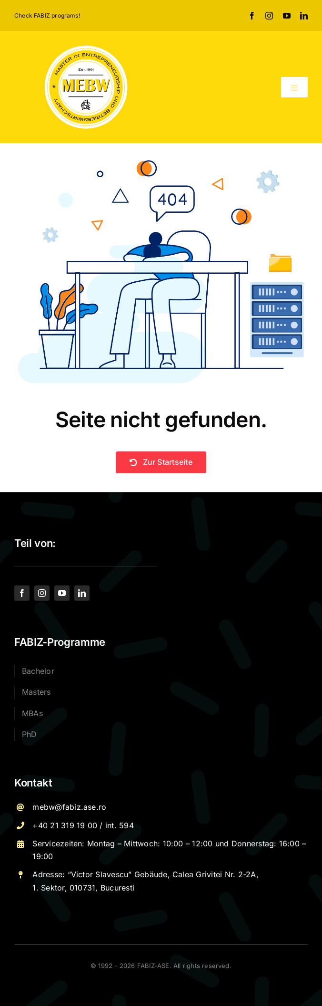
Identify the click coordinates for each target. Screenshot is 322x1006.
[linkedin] (304, 15)
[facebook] (252, 15)
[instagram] (269, 15)
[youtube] (287, 15)
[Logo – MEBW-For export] (86, 47)
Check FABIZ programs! (47, 15)
